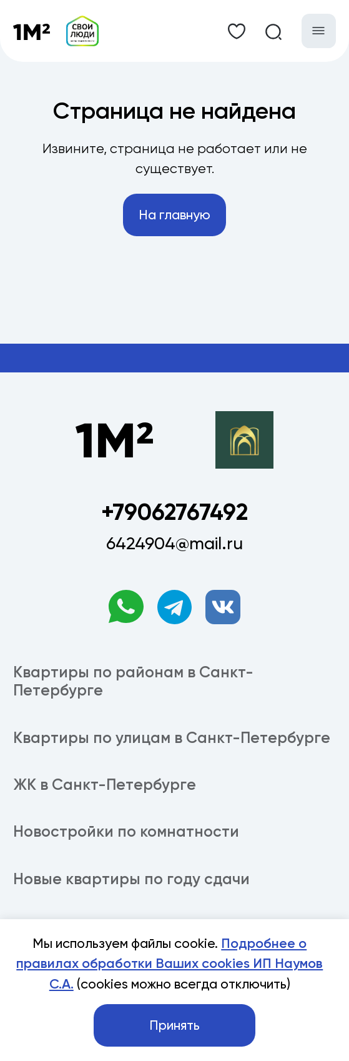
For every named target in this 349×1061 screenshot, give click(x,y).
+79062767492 (174, 512)
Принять (174, 1025)
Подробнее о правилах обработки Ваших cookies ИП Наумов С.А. (169, 963)
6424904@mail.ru (174, 543)
